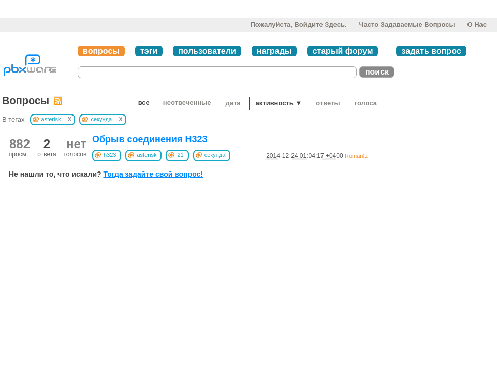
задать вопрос (431, 51)
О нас (477, 24)
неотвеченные (187, 102)
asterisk (146, 155)
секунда (215, 155)
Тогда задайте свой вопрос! (153, 174)
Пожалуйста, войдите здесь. (298, 24)
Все (144, 102)
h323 (110, 155)
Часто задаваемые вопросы (407, 24)
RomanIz (356, 156)
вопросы (101, 51)
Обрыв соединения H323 (149, 139)
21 (180, 155)
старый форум (342, 51)
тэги (148, 51)
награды (274, 51)
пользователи (207, 51)
